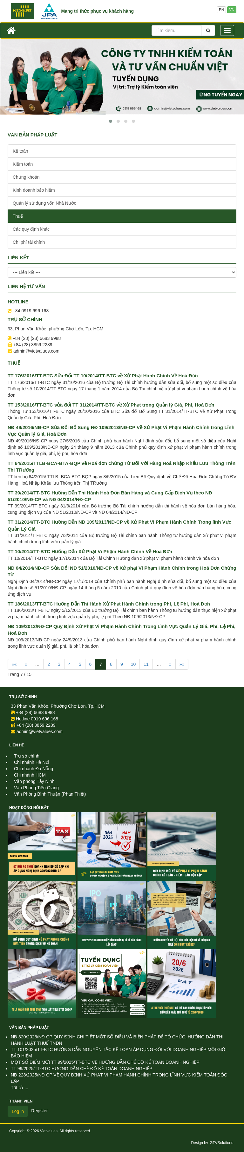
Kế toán (20, 151)
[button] (110, 121)
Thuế (18, 216)
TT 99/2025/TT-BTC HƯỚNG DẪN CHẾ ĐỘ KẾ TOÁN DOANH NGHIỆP (81, 1068)
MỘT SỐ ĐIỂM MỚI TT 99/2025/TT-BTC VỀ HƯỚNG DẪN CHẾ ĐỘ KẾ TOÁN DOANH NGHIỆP (105, 1062)
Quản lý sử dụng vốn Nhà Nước (44, 203)
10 (133, 664)
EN (221, 10)
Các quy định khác (31, 229)
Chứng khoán (26, 177)
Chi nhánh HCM (30, 775)
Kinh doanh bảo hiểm (34, 190)
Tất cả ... (19, 1087)
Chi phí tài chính (29, 242)
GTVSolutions (221, 1143)
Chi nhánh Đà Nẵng (33, 768)
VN (231, 10)
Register (39, 1110)
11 (146, 664)
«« (14, 664)
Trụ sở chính (23, 697)
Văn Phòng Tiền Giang (36, 787)
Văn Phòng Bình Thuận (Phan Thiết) (50, 794)
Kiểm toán (23, 164)
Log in (18, 1111)
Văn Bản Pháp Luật (29, 1027)
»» (182, 664)
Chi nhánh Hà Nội (31, 762)
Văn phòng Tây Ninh (34, 781)
